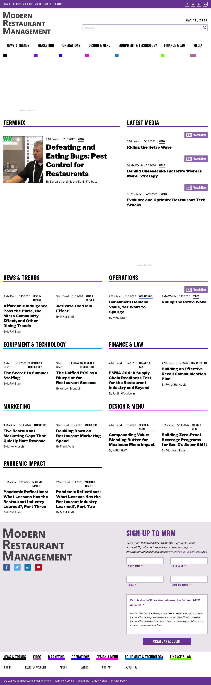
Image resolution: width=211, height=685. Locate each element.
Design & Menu (144, 427)
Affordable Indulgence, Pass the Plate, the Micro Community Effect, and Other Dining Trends (25, 316)
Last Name (177, 566)
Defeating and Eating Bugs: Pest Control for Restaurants (76, 160)
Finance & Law (144, 365)
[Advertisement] (105, 85)
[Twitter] (193, 4)
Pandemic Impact (37, 484)
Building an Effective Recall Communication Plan (184, 374)
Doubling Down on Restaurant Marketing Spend (78, 435)
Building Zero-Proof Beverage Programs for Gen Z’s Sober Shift (184, 439)
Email (131, 585)
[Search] (205, 27)
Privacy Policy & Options (184, 551)
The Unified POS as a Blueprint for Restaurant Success (76, 377)
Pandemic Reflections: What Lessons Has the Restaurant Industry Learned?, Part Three (25, 499)
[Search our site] (142, 27)
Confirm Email (180, 585)
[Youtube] (205, 4)
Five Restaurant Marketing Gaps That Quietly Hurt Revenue (24, 435)
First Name (134, 566)
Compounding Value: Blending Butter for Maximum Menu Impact (132, 439)
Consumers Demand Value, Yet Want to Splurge (128, 307)
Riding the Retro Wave (149, 147)
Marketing (40, 425)
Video (81, 139)
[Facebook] (187, 4)
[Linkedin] (199, 4)
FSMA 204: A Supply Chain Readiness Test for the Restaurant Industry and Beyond (130, 380)
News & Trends (37, 298)
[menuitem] (6, 4)
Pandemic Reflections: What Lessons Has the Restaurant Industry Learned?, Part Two (78, 499)
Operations (146, 296)
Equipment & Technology (35, 365)
